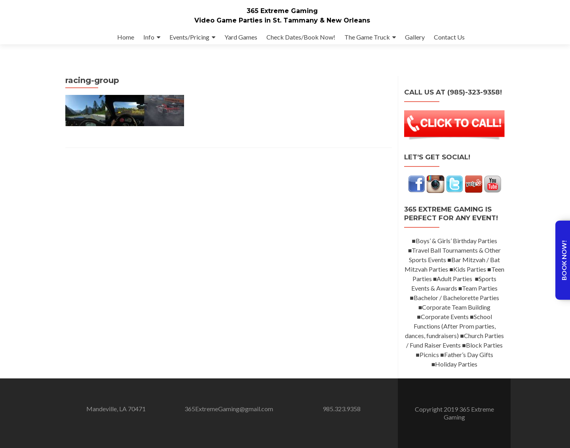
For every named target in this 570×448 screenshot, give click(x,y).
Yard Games (240, 37)
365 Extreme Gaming (282, 11)
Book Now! (564, 260)
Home (125, 37)
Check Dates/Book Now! (300, 37)
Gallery (415, 37)
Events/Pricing (189, 37)
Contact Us (449, 37)
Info (148, 37)
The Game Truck (367, 37)
